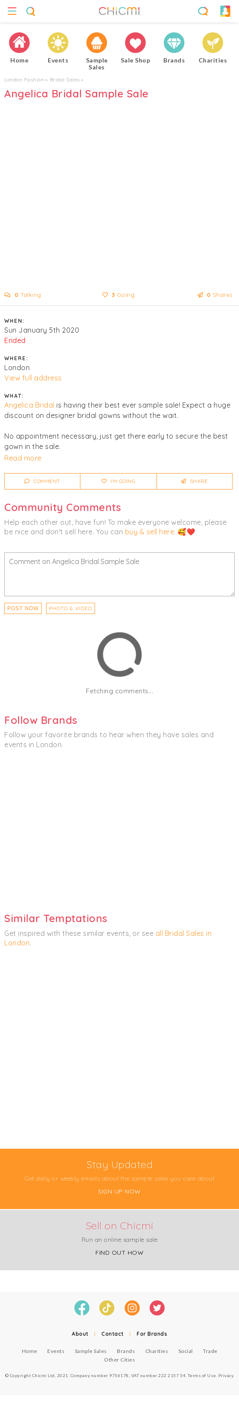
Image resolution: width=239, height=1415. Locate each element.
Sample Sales (91, 1351)
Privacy (225, 1375)
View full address (33, 378)
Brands (126, 1351)
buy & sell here (150, 531)
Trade (210, 1351)
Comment (42, 481)
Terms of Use (202, 1375)
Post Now (23, 608)
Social (185, 1351)
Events (55, 1351)
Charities (157, 1351)
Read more (23, 458)
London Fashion (24, 79)
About (80, 1334)
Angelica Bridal (29, 405)
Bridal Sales (65, 79)
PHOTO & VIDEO (70, 608)
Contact (112, 1334)
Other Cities (119, 1359)
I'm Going (118, 481)
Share (194, 481)
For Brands (152, 1334)
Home (29, 1351)
